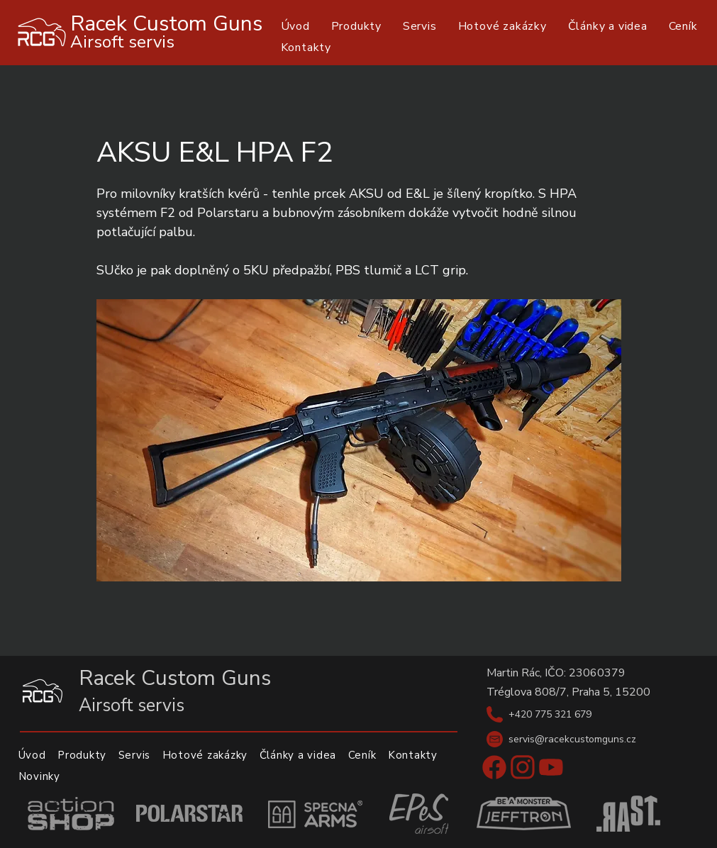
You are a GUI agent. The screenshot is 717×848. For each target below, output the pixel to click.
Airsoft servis (122, 41)
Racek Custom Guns (166, 23)
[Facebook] (494, 767)
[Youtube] (551, 767)
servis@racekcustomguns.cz (572, 739)
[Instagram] (522, 767)
